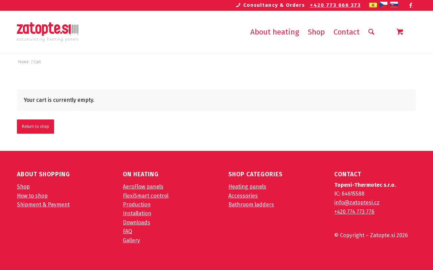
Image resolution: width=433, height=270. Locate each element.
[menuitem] (274, 32)
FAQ (127, 231)
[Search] (371, 32)
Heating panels (247, 186)
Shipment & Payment (43, 204)
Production (137, 204)
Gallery (131, 240)
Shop (23, 186)
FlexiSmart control (145, 196)
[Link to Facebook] (411, 5)
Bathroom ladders (251, 204)
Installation (137, 213)
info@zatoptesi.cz (357, 202)
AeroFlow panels (143, 186)
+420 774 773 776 (354, 211)
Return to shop (35, 126)
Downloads (136, 222)
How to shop (32, 196)
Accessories (243, 196)
